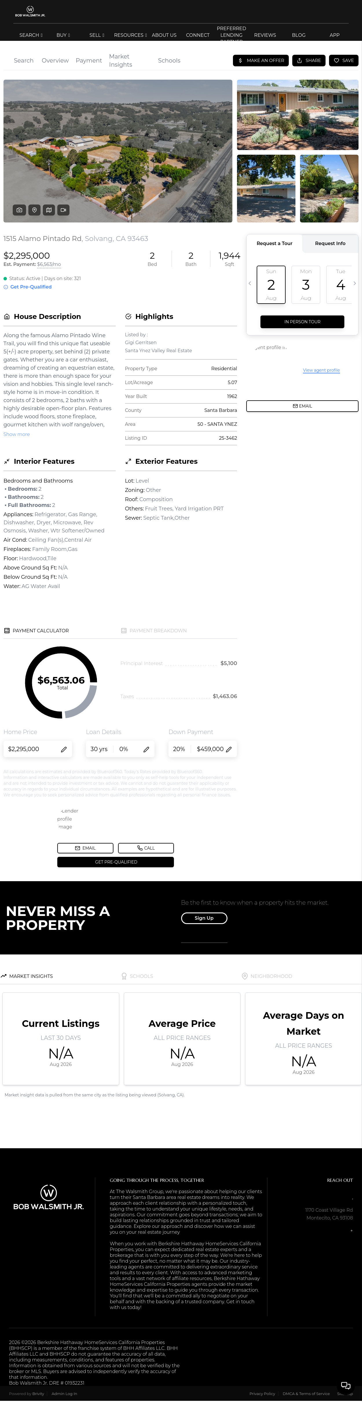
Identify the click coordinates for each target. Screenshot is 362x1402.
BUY (63, 35)
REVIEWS (265, 35)
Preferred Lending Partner (231, 35)
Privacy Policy (262, 1393)
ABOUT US (164, 35)
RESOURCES (130, 35)
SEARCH (31, 35)
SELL (96, 35)
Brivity (38, 1393)
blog (299, 35)
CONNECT (198, 35)
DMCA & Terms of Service (306, 1393)
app (334, 35)
